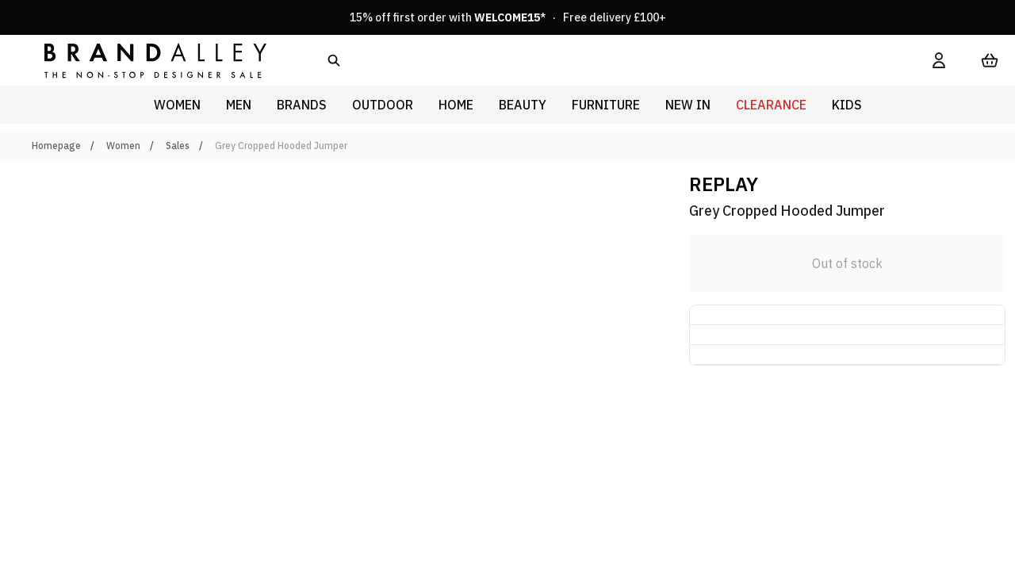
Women (123, 145)
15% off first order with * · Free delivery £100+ (508, 17)
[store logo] (142, 60)
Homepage (56, 145)
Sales (178, 145)
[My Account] (939, 60)
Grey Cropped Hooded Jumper (281, 145)
